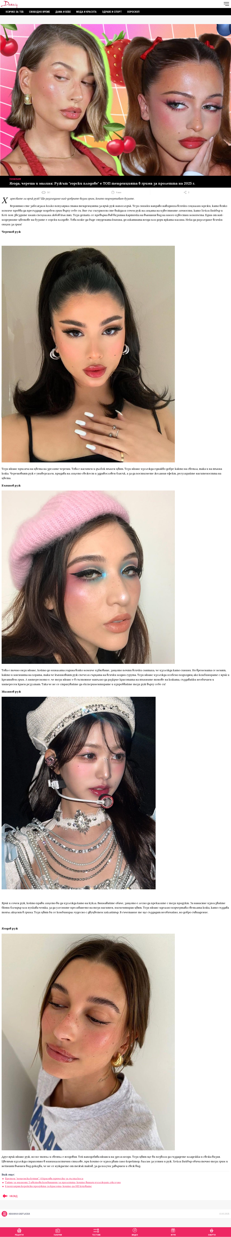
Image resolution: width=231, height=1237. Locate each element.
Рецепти (19, 1231)
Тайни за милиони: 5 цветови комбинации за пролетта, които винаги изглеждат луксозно (63, 1182)
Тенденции (15, 179)
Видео (135, 1231)
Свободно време (39, 11)
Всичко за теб (15, 11)
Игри (173, 1231)
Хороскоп (133, 11)
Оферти (212, 1231)
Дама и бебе (63, 11)
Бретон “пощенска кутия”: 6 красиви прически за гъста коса (44, 1178)
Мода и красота (86, 11)
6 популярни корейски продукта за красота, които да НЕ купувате (48, 1186)
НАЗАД (10, 1196)
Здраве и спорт (112, 11)
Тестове (96, 1231)
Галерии (58, 1231)
